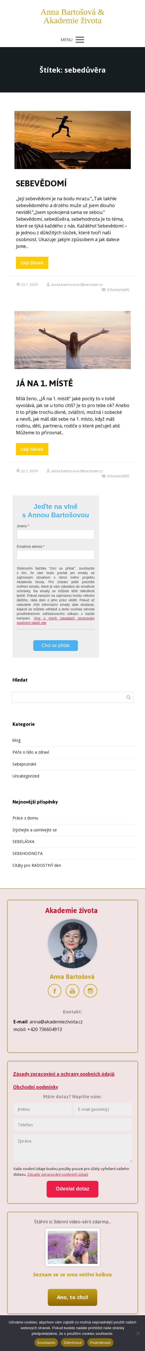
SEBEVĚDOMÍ (41, 183)
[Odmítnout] (138, 1333)
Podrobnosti (100, 1343)
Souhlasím (46, 1343)
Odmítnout (73, 1343)
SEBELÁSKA (23, 841)
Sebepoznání (24, 764)
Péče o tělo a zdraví (31, 752)
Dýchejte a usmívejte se (35, 829)
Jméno (22, 526)
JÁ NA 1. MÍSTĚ (44, 383)
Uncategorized (26, 776)
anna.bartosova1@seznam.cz (74, 284)
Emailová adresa (29, 547)
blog (16, 740)
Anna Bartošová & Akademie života (73, 16)
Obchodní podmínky (35, 1087)
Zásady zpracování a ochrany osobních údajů (64, 1074)
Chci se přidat (56, 645)
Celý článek (32, 262)
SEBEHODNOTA (28, 853)
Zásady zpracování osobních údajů (57, 1174)
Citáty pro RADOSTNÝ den (37, 865)
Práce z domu (25, 818)
